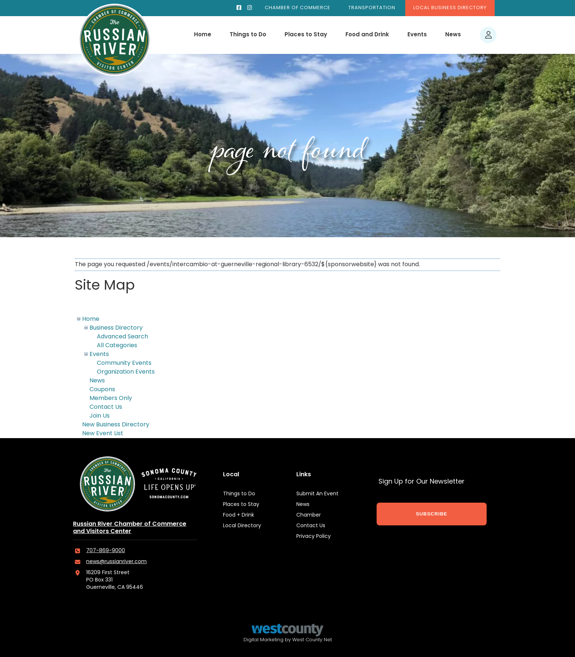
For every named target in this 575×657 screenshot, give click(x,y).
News (453, 35)
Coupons (102, 390)
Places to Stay (306, 35)
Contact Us (105, 407)
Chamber (308, 515)
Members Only (110, 398)
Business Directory (116, 328)
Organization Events (126, 372)
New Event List (102, 434)
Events (417, 35)
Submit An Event (317, 494)
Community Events (124, 363)
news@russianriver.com (116, 562)
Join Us (99, 416)
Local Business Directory (450, 7)
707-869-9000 (105, 551)
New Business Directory (115, 425)
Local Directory (242, 526)
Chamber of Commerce (297, 7)
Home (202, 35)
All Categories (117, 346)
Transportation (371, 7)
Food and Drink (367, 35)
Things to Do (248, 35)
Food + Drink (238, 515)
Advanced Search (122, 337)
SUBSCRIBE (431, 514)
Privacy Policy (313, 536)
